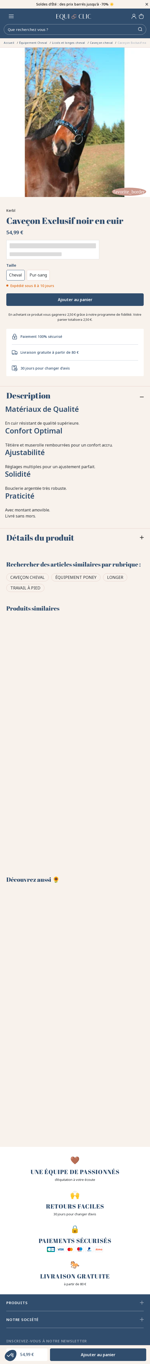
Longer (115, 577)
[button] (11, 1355)
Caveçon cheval (27, 577)
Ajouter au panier (75, 299)
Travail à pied (25, 588)
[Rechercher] (75, 29)
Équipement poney (75, 577)
